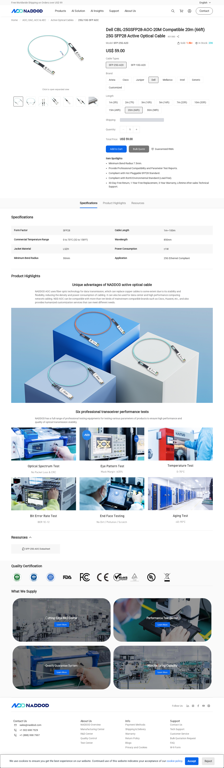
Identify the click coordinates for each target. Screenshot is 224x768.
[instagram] (210, 706)
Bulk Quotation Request (183, 738)
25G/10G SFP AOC (88, 20)
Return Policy (132, 738)
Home (14, 20)
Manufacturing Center (92, 729)
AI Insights (97, 11)
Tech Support (177, 729)
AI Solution (78, 11)
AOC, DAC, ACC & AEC (34, 20)
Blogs (128, 742)
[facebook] (199, 706)
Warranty (130, 733)
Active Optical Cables (62, 20)
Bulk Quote (139, 149)
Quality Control (88, 738)
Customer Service (179, 733)
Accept (192, 761)
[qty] (130, 129)
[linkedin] (189, 706)
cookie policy (174, 761)
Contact (204, 11)
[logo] (27, 11)
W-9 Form (175, 747)
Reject (208, 761)
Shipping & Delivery (135, 729)
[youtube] (205, 706)
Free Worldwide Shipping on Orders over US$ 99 (36, 2)
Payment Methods (135, 724)
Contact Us (176, 724)
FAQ (172, 742)
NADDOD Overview (90, 724)
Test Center (86, 742)
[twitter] (194, 706)
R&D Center (86, 733)
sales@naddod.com (30, 725)
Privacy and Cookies (136, 747)
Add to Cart (116, 149)
